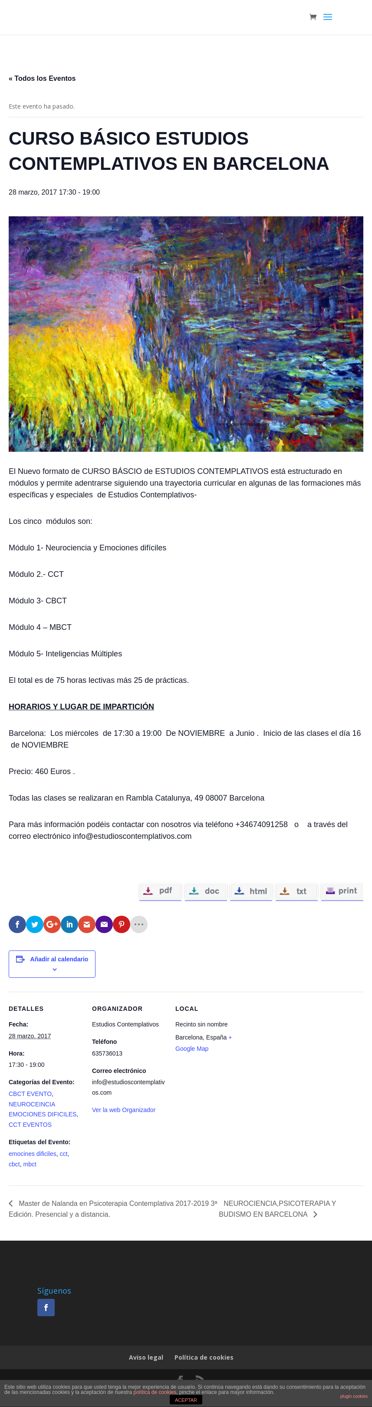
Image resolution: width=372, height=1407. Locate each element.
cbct (14, 1164)
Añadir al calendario (59, 959)
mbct (29, 1164)
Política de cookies (204, 1357)
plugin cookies (354, 1396)
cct (64, 1153)
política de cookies (155, 1392)
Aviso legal (146, 1357)
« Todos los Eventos (42, 78)
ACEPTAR (186, 1400)
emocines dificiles (32, 1153)
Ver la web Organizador (123, 1109)
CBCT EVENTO (30, 1093)
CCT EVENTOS (30, 1124)
